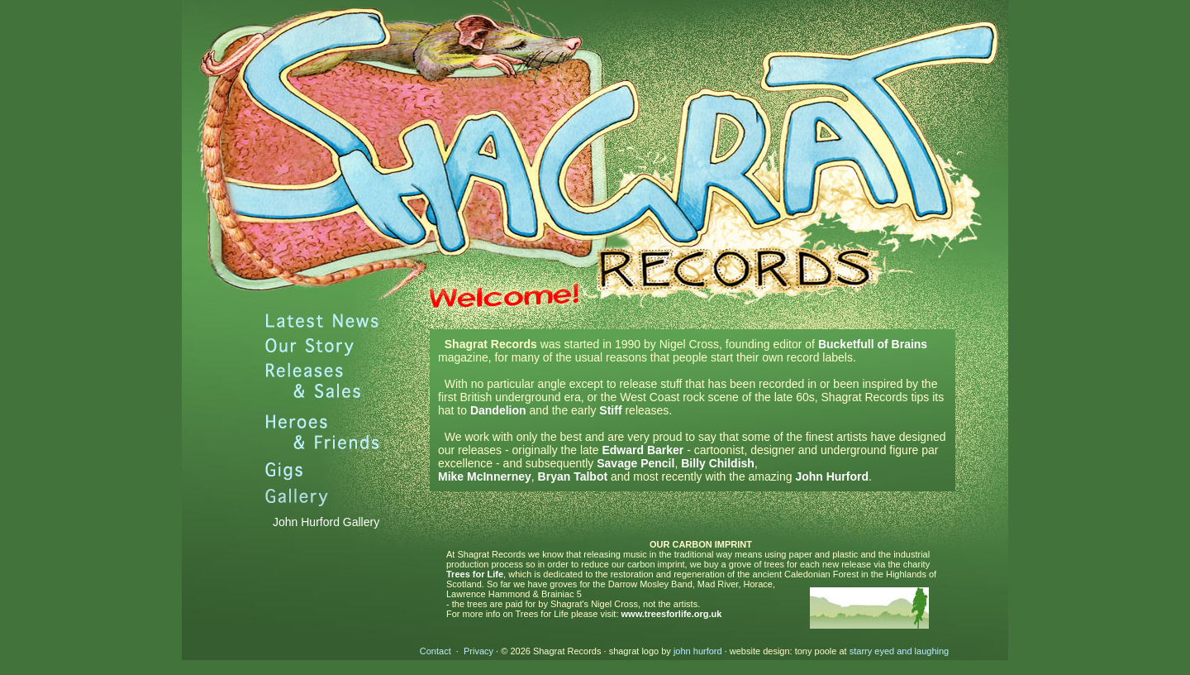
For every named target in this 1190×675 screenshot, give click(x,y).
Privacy (478, 651)
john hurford (698, 651)
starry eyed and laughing (899, 651)
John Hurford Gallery (326, 522)
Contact (435, 651)
